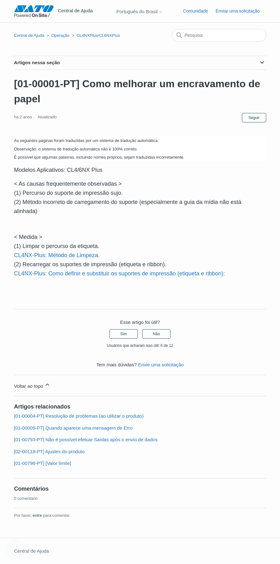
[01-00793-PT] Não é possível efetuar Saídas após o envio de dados (86, 439)
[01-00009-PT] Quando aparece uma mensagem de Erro (73, 428)
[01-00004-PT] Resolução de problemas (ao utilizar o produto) (79, 416)
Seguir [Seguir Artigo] (254, 118)
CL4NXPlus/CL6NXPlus (98, 35)
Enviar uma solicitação (238, 11)
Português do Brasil (139, 11)
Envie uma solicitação (161, 364)
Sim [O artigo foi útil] (123, 334)
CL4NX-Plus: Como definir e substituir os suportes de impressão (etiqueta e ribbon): (119, 273)
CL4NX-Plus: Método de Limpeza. (57, 255)
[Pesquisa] (219, 35)
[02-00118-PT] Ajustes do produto (49, 451)
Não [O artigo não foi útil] (156, 334)
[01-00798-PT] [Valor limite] (42, 463)
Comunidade (195, 11)
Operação (60, 35)
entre (37, 515)
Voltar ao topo (32, 385)
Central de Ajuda (29, 35)
